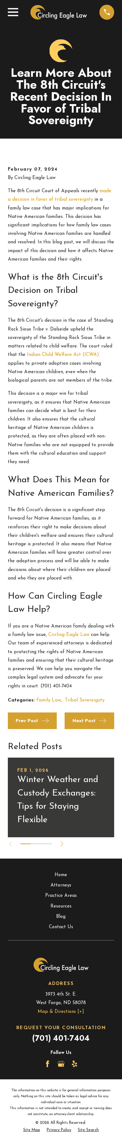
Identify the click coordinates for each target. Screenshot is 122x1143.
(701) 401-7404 (61, 1038)
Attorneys (60, 885)
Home (61, 875)
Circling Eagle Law (68, 634)
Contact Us (61, 927)
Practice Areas (61, 895)
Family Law (48, 700)
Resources (61, 906)
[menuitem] (31, 1130)
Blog (61, 916)
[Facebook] (47, 1064)
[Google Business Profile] (61, 1064)
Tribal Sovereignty (84, 700)
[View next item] (62, 843)
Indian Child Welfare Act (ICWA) (63, 354)
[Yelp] (74, 1064)
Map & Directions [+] (61, 1011)
